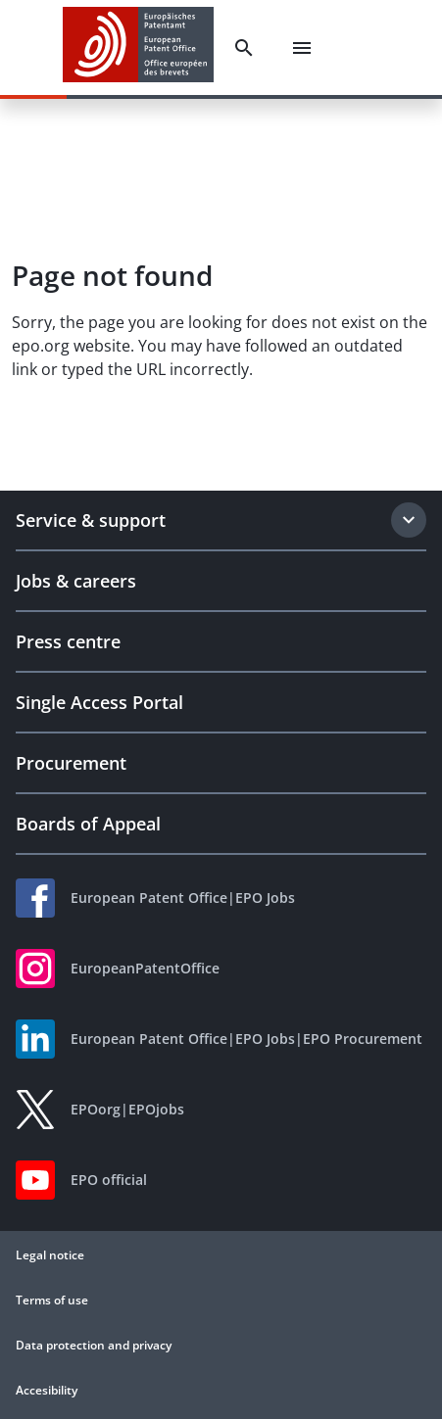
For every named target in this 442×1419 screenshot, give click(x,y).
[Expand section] (408, 520)
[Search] (244, 48)
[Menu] (301, 48)
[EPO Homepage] (138, 47)
